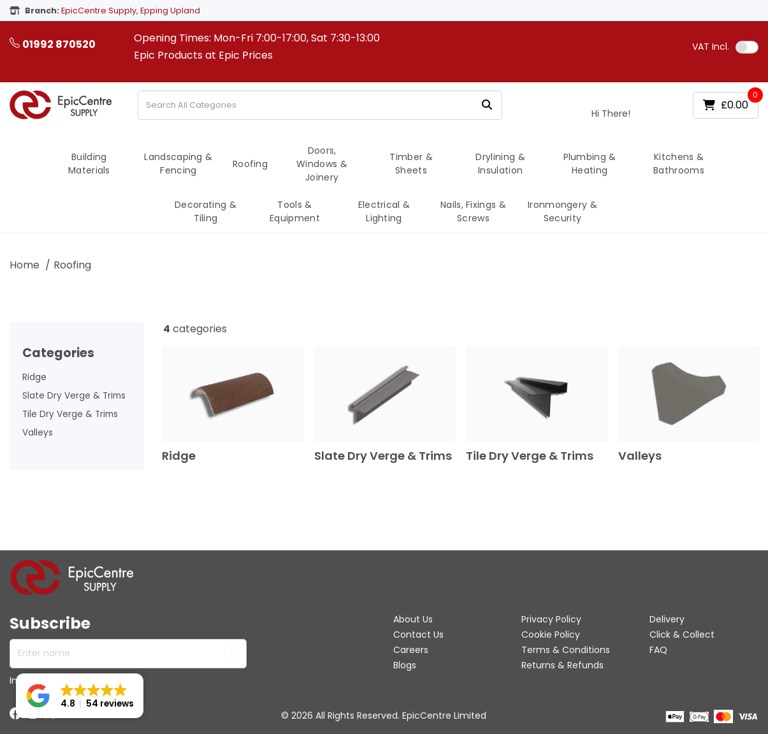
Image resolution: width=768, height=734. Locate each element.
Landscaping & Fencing (178, 163)
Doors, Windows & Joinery (321, 164)
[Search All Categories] (320, 105)
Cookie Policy (550, 634)
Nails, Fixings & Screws (473, 211)
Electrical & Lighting (384, 211)
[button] (79, 695)
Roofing (250, 164)
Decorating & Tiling (205, 211)
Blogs (404, 665)
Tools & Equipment (295, 211)
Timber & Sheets (411, 163)
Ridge (34, 377)
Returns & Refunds (562, 665)
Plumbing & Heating (589, 163)
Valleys (37, 433)
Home (25, 265)
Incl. (710, 46)
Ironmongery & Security (562, 211)
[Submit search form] (487, 105)
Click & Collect (681, 634)
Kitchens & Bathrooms (678, 163)
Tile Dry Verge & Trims (70, 414)
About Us (413, 619)
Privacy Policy (551, 619)
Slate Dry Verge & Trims (74, 396)
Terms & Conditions (565, 649)
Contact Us (418, 634)
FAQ (658, 649)
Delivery (667, 619)
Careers (410, 649)
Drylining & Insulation (500, 163)
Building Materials (89, 163)
